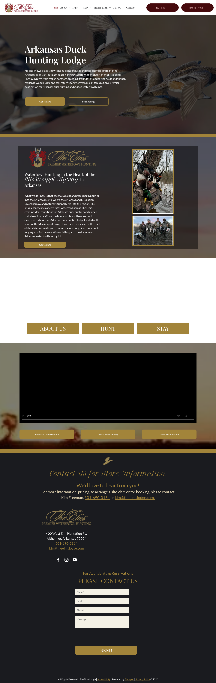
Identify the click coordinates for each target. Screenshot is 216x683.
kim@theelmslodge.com (66, 548)
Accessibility (103, 679)
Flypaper (129, 679)
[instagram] (66, 560)
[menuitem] (55, 7)
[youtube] (75, 560)
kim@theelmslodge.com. (135, 497)
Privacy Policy (142, 679)
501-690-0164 (97, 497)
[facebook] (58, 560)
